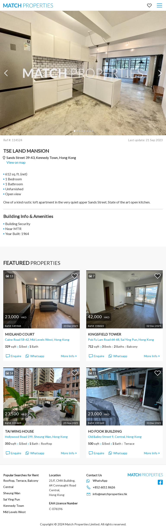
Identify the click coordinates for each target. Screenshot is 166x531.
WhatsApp (100, 480)
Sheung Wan (11, 493)
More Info (67, 356)
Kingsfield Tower (104, 334)
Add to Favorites (74, 275)
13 (9, 276)
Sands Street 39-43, (41, 157)
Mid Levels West (14, 512)
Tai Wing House (19, 431)
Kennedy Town (13, 505)
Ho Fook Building (105, 431)
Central (8, 487)
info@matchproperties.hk (110, 494)
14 (9, 373)
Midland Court (20, 334)
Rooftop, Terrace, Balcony (20, 480)
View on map (16, 162)
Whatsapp (35, 356)
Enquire (13, 356)
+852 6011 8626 (104, 487)
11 (92, 373)
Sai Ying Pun (11, 499)
